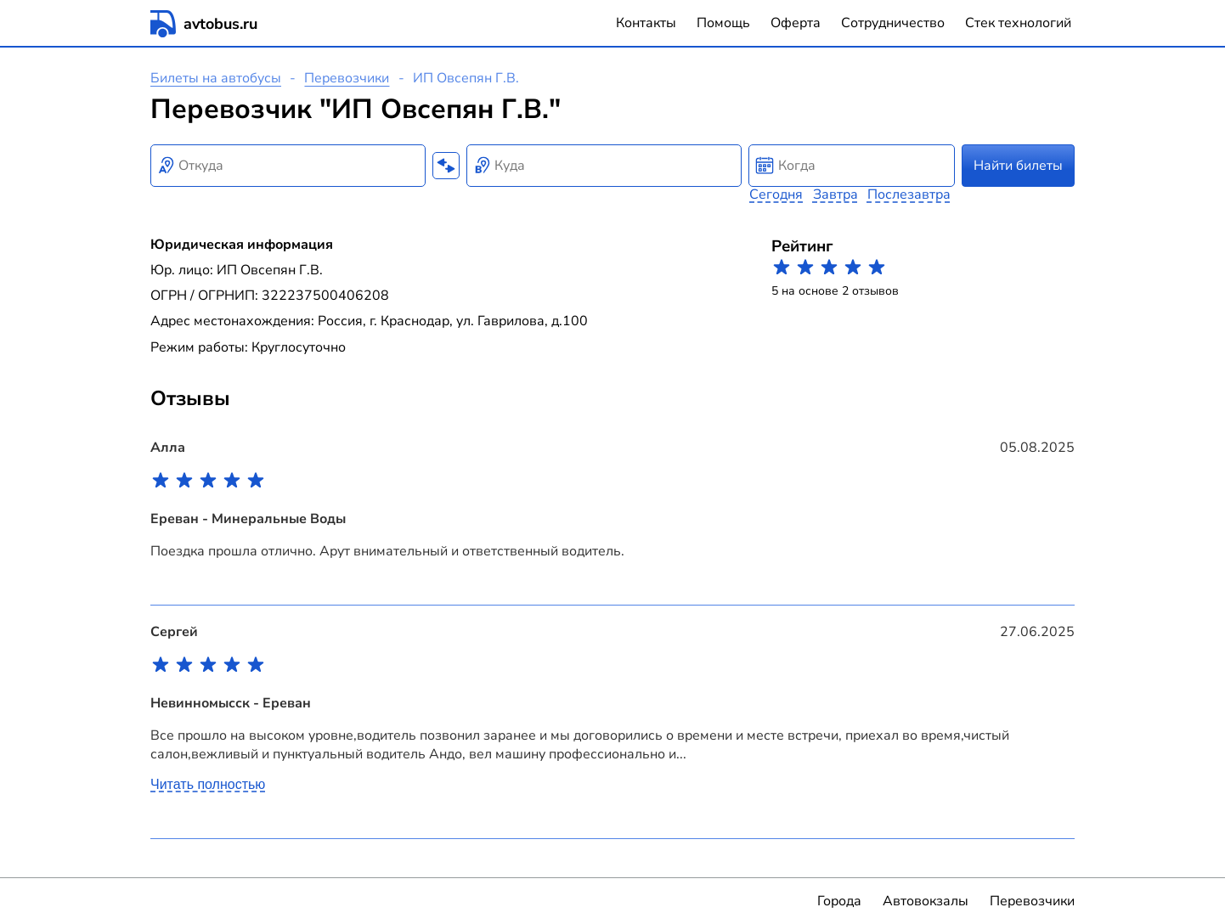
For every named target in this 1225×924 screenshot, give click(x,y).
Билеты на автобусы (215, 78)
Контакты (646, 23)
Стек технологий (1018, 23)
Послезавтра (909, 194)
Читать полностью (207, 784)
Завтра (835, 194)
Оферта (796, 23)
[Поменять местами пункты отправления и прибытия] (446, 165)
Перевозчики (346, 78)
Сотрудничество (893, 23)
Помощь (723, 23)
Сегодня (776, 194)
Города (839, 901)
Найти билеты (1018, 165)
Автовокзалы (925, 901)
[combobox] (288, 165)
